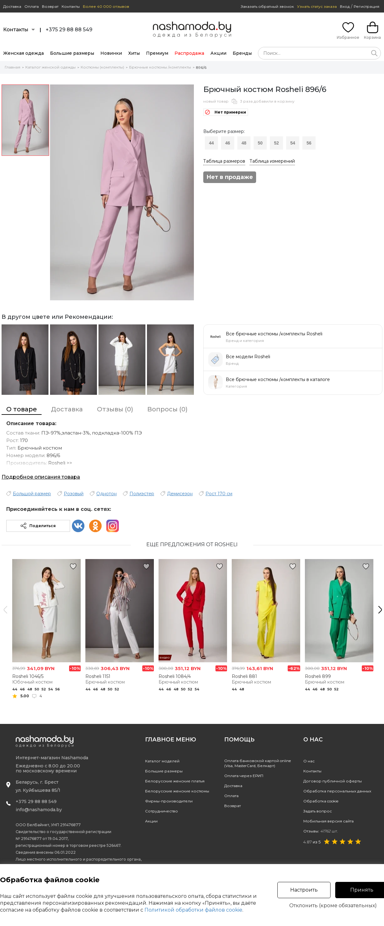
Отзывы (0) (115, 409)
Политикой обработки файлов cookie (193, 910)
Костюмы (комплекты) (102, 67)
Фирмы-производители (169, 801)
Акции (218, 53)
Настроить (304, 890)
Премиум (157, 53)
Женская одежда (23, 53)
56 (308, 142)
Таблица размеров (224, 161)
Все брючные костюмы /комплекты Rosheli (274, 334)
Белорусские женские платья (175, 781)
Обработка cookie (320, 801)
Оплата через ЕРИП (243, 775)
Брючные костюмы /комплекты (160, 67)
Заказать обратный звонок (267, 6)
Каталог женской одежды (50, 67)
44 (211, 142)
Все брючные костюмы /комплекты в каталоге (278, 379)
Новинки (111, 53)
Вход (345, 6)
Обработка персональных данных (337, 791)
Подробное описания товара (41, 477)
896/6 (201, 67)
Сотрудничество (161, 811)
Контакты (71, 6)
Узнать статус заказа (317, 6)
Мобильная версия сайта (328, 821)
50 (260, 142)
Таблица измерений (272, 161)
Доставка (12, 6)
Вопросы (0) (167, 409)
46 (227, 142)
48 (243, 142)
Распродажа (189, 53)
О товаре (21, 409)
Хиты (134, 53)
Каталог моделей (162, 761)
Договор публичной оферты (332, 781)
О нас (309, 761)
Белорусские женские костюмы (177, 791)
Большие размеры (72, 53)
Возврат (50, 6)
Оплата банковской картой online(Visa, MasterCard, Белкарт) (257, 763)
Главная (12, 67)
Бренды (242, 53)
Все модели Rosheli (248, 356)
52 (276, 142)
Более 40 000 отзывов (106, 6)
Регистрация (366, 6)
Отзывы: (320, 831)
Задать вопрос (317, 811)
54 (292, 142)
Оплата (31, 6)
